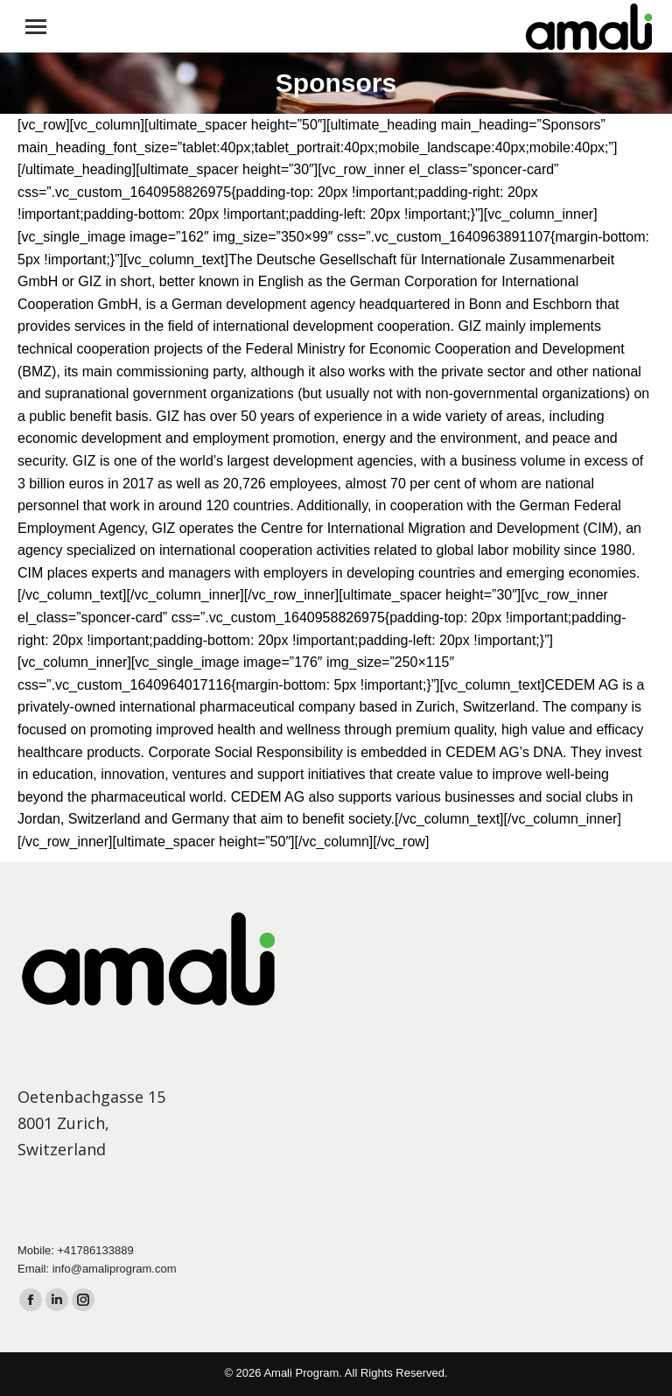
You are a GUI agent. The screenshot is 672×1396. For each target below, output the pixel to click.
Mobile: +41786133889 (76, 1250)
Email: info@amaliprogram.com (97, 1268)
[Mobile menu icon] (36, 27)
